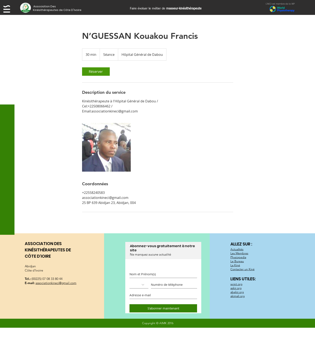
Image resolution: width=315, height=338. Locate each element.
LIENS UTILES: (243, 279)
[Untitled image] (106, 147)
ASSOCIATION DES (43, 244)
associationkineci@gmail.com (55, 283)
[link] (96, 71)
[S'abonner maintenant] (163, 308)
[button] (51, 6)
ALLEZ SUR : (241, 244)
